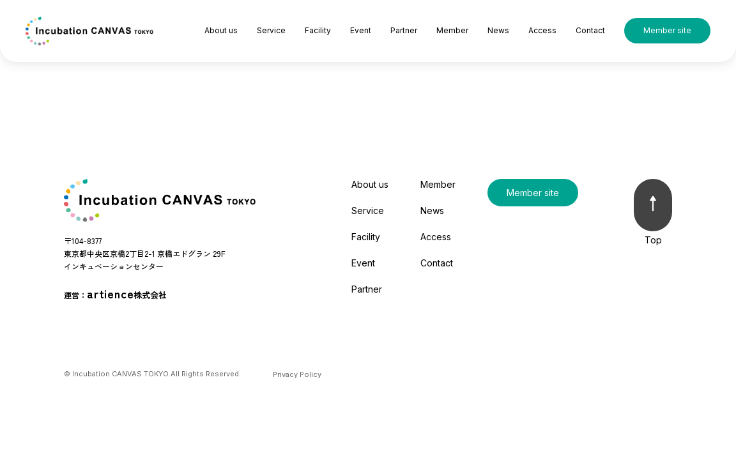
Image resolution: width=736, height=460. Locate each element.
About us (221, 30)
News (498, 30)
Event (360, 30)
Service (271, 30)
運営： (115, 294)
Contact (590, 30)
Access (542, 30)
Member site (667, 30)
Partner (403, 30)
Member (452, 30)
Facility (318, 30)
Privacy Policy (297, 374)
